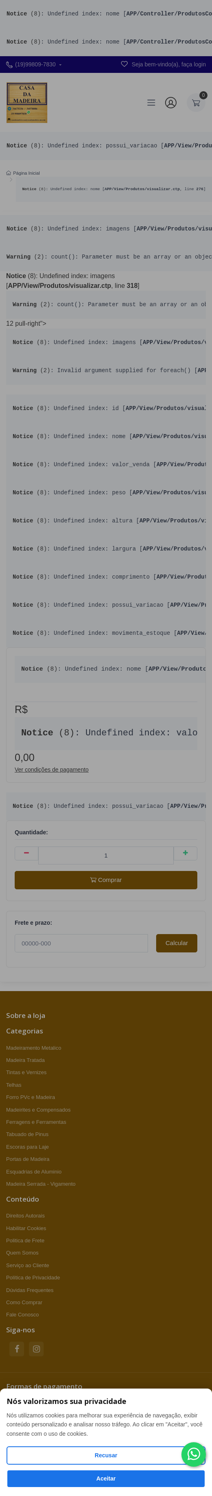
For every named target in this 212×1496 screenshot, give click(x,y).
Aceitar (105, 1478)
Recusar (106, 1455)
